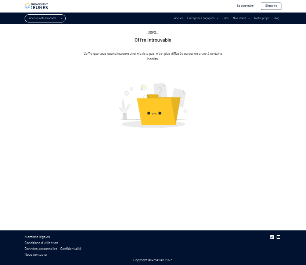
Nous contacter (36, 255)
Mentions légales (37, 237)
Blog (276, 18)
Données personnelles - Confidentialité (53, 249)
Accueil (178, 18)
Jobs (225, 18)
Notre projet (262, 18)
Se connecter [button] (245, 5)
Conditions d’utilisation (41, 243)
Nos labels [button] (239, 18)
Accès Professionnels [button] (42, 18)
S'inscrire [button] (271, 5)
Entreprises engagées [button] (201, 18)
